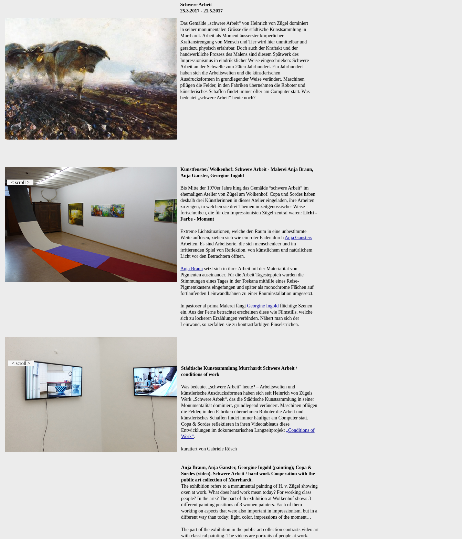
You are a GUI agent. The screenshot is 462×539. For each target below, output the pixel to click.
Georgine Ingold (263, 305)
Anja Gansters (298, 237)
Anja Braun (191, 268)
